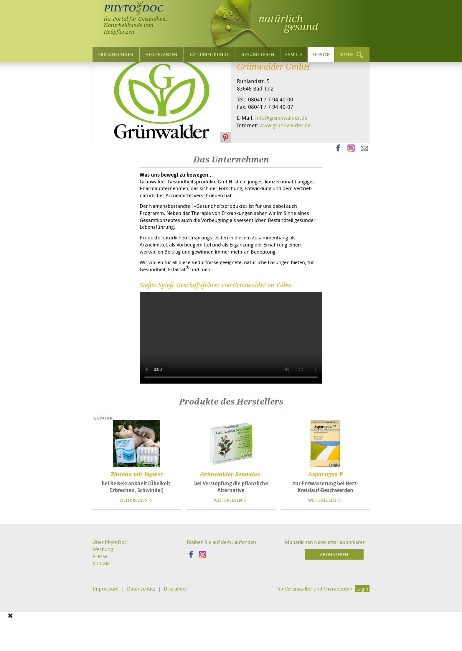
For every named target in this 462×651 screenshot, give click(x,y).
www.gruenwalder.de (285, 178)
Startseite (104, 72)
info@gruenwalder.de (281, 171)
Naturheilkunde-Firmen (173, 72)
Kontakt (102, 623)
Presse (100, 616)
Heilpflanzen (161, 53)
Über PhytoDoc (110, 601)
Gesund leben (257, 53)
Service (320, 53)
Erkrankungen (115, 53)
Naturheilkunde (209, 53)
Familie (294, 53)
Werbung (104, 608)
